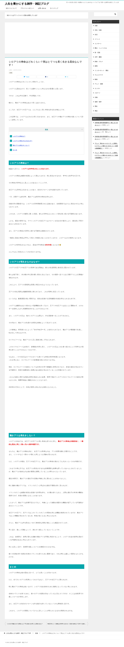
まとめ (15, 150)
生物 (11, 72)
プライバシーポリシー (27, 8)
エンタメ (97, 88)
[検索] (105, 14)
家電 (96, 66)
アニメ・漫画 (99, 84)
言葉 (96, 25)
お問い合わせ (42, 8)
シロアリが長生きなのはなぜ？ (22, 141)
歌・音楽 (97, 52)
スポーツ (97, 93)
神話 (96, 111)
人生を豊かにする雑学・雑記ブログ (28, 3)
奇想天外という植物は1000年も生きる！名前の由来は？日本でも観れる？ (67, 623)
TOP (18, 633)
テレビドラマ (99, 75)
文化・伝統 (98, 30)
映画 (96, 79)
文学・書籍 (98, 57)
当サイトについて (11, 8)
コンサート (98, 43)
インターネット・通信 (101, 70)
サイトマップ (54, 8)
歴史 (96, 106)
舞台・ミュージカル (101, 48)
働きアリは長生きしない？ (21, 145)
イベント (97, 39)
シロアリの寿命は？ (19, 136)
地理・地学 (98, 102)
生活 (96, 34)
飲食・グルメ (99, 61)
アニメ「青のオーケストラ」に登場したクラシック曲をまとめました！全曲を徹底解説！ (106, 146)
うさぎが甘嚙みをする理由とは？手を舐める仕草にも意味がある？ (25, 623)
